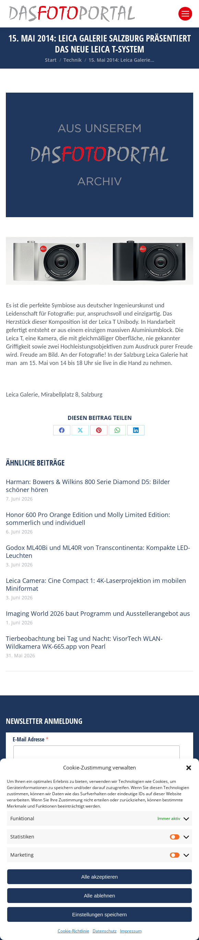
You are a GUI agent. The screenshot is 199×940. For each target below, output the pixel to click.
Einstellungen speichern (99, 914)
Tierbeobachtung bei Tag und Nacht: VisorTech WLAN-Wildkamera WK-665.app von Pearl (84, 642)
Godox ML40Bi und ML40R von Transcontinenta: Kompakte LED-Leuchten (98, 552)
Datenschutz (105, 931)
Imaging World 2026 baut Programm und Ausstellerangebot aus (98, 614)
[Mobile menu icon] (185, 14)
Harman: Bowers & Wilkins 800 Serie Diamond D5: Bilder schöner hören (88, 486)
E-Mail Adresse (31, 739)
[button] (188, 767)
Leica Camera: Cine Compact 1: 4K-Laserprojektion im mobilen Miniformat (96, 584)
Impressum (131, 931)
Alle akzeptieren (99, 877)
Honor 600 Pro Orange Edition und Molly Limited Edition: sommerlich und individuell (88, 519)
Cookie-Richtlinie (73, 931)
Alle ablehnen (99, 895)
